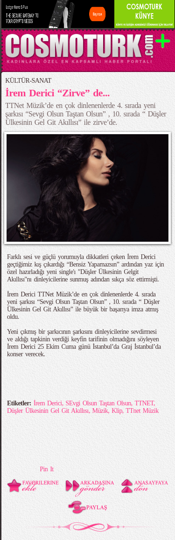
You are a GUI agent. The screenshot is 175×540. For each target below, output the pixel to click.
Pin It (46, 469)
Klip (117, 410)
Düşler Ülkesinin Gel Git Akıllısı (48, 410)
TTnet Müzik (142, 410)
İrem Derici (48, 403)
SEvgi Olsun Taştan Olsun (98, 403)
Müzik (100, 410)
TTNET (143, 403)
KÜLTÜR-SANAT (28, 80)
